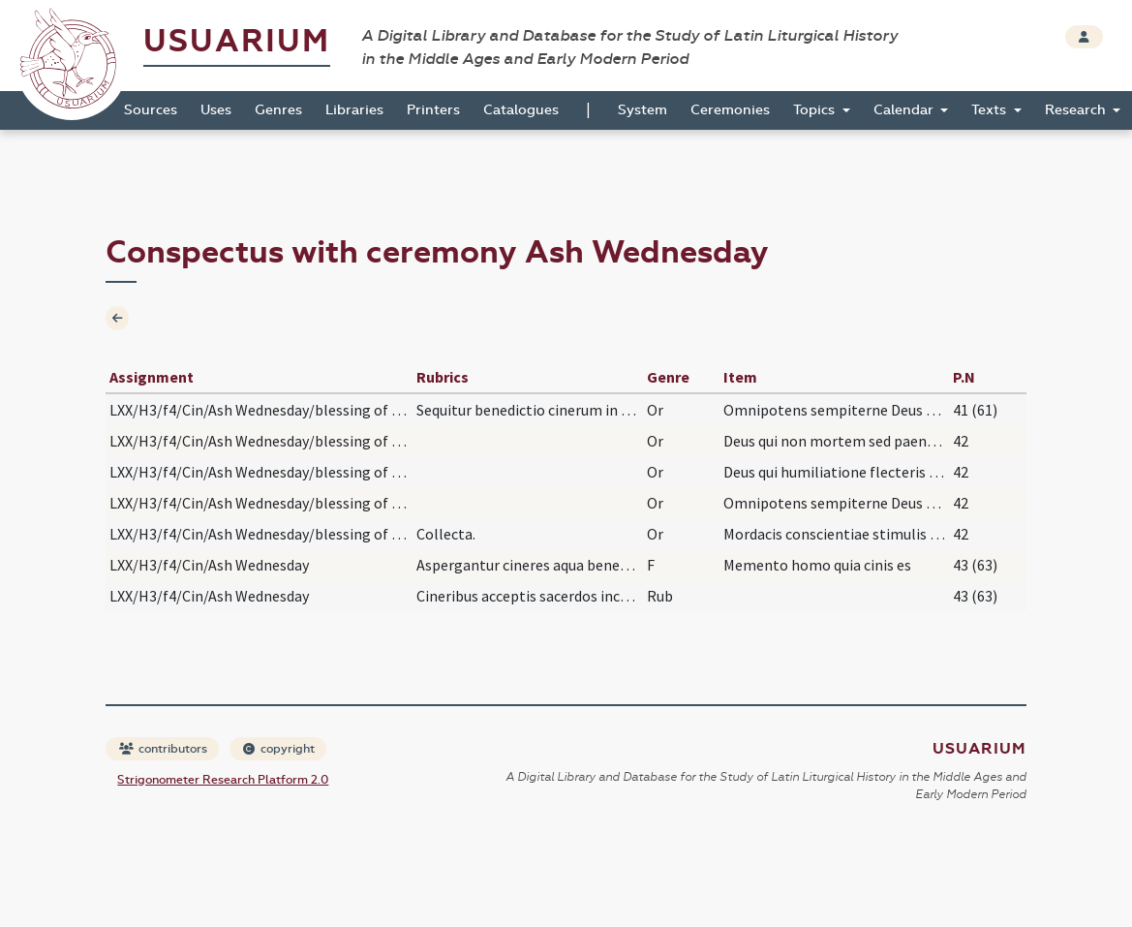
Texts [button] (990, 110)
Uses (215, 110)
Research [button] (1077, 110)
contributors (163, 749)
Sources (150, 110)
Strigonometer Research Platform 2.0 (222, 780)
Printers (433, 110)
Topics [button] (816, 110)
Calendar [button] (905, 110)
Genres (278, 110)
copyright (279, 749)
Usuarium (236, 41)
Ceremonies (730, 110)
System (642, 110)
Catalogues (521, 110)
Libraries (354, 110)
